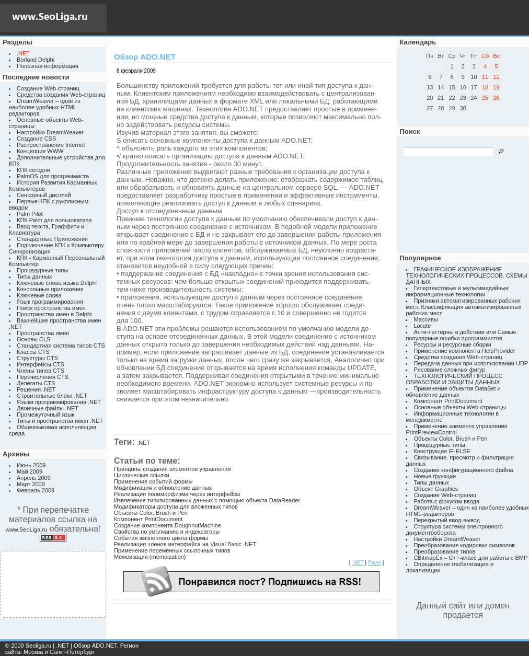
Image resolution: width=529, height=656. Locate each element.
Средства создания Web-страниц (61, 94)
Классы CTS (33, 352)
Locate (422, 326)
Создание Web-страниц (48, 88)
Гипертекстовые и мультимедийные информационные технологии (457, 291)
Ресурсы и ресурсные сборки (452, 344)
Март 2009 (31, 484)
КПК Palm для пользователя (54, 220)
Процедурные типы (42, 270)
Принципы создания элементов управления (172, 469)
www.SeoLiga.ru (27, 529)
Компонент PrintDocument (148, 519)
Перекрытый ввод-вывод (446, 520)
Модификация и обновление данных (163, 488)
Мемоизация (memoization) (150, 557)
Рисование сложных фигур (449, 369)
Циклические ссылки (141, 475)
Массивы (425, 319)
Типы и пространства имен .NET (60, 421)
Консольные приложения (50, 289)
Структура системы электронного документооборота (454, 529)
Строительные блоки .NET (52, 396)
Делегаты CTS (36, 383)
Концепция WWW (40, 151)
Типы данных (34, 276)
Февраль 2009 (35, 490)
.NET (143, 443)
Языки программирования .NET (59, 402)
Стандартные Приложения (52, 239)
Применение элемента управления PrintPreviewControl (456, 429)
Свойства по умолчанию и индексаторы (167, 531)
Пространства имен (43, 333)
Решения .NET (36, 389)
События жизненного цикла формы (161, 538)
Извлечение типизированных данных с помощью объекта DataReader (207, 500)
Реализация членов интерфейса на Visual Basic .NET (185, 544)
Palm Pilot (30, 214)
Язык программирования (50, 301)
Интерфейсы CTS (40, 364)
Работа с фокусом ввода (446, 501)
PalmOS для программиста (53, 176)
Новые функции (434, 476)
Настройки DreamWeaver (50, 132)
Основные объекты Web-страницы (459, 407)
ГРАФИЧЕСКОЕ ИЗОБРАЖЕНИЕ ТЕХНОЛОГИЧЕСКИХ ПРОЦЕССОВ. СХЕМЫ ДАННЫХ (466, 275)
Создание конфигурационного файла (463, 470)
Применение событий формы (153, 481)
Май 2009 (29, 471)
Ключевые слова (39, 295)
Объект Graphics (435, 489)
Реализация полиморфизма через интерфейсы (177, 494)
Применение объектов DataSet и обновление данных (453, 391)
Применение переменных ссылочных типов (172, 550)
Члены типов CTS (40, 370)
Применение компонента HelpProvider (464, 351)
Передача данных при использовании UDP (470, 363)
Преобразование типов (444, 551)
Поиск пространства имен (51, 308)
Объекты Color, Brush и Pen (151, 513)
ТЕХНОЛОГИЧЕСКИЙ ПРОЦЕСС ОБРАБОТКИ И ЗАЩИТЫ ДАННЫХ (454, 379)
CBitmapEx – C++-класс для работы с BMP (470, 558)
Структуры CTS (37, 358)
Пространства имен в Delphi (54, 314)
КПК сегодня (33, 170)
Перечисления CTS (42, 377)
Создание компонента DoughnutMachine (167, 525)
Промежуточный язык (45, 414)
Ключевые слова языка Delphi (57, 283)
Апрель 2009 (34, 478)
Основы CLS (33, 339)
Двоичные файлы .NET (47, 408)
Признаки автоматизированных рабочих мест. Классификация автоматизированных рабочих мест (463, 306)
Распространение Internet (51, 145)
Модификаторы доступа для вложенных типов (176, 506)
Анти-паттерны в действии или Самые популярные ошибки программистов (461, 335)
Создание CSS (36, 138)
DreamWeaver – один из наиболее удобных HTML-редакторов (44, 107)
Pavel (374, 563)
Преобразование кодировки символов (464, 545)
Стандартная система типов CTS (61, 345)
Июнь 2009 (31, 465)
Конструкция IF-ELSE (441, 451)
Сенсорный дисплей (44, 195)
